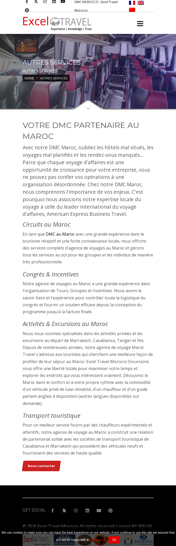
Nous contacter (41, 466)
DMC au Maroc (60, 234)
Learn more (98, 540)
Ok (114, 540)
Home (29, 78)
